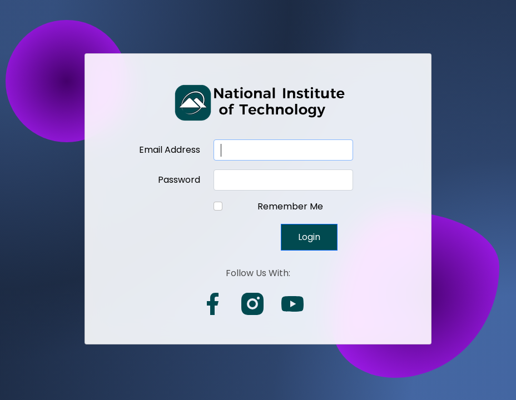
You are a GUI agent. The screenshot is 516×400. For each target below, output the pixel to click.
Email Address (169, 149)
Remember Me (290, 206)
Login (309, 237)
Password (179, 179)
